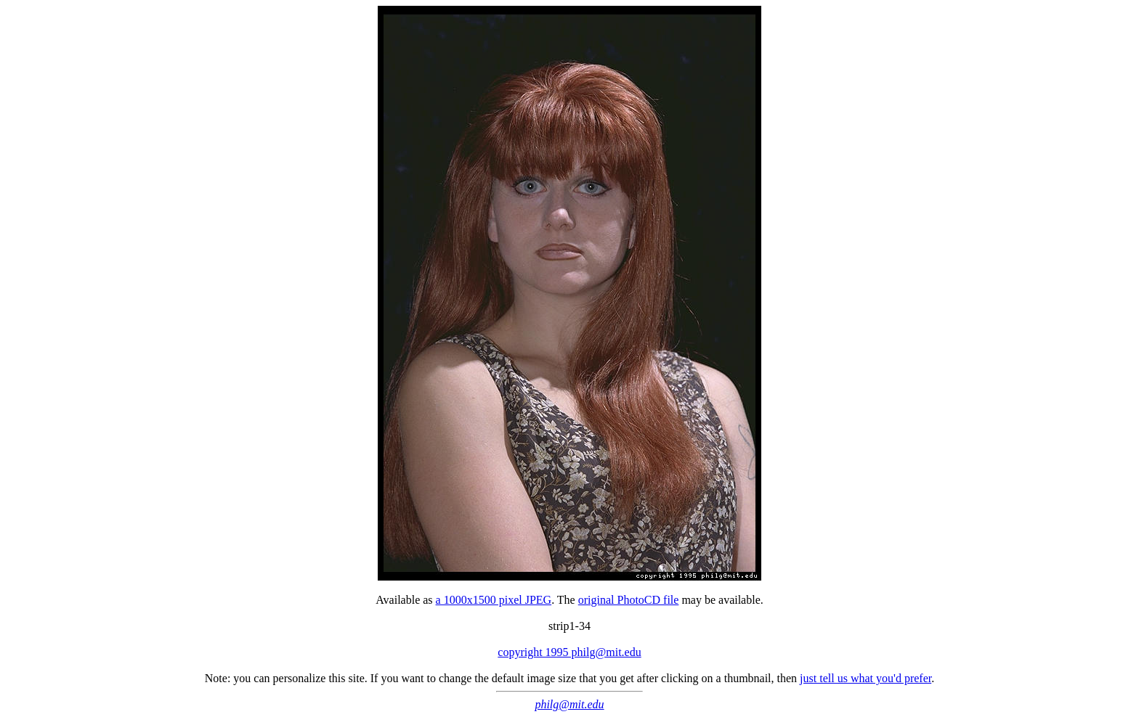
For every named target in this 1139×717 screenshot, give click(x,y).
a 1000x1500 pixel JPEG (494, 600)
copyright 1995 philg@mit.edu (569, 652)
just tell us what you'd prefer (865, 678)
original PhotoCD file (628, 600)
